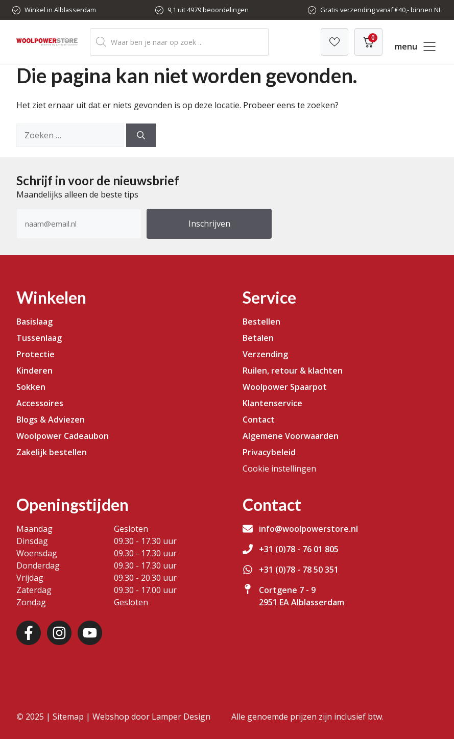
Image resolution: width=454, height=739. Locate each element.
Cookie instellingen (279, 468)
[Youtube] (90, 633)
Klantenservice (272, 403)
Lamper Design (181, 716)
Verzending (265, 354)
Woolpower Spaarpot (285, 386)
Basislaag (34, 321)
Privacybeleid (269, 452)
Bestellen (261, 321)
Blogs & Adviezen (50, 419)
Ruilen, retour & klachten (293, 370)
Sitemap (68, 716)
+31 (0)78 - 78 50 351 (299, 569)
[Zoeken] (141, 135)
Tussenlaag (39, 337)
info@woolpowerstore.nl (308, 528)
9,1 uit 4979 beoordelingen (208, 9)
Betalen (258, 337)
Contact (259, 419)
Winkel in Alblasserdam (60, 9)
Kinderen (34, 370)
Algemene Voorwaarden (291, 435)
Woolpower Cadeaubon (62, 435)
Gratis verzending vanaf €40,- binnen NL (381, 9)
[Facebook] (28, 633)
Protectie (35, 354)
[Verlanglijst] (334, 42)
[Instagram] (59, 633)
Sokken (30, 386)
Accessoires (39, 403)
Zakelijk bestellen (51, 452)
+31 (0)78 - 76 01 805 (299, 549)
